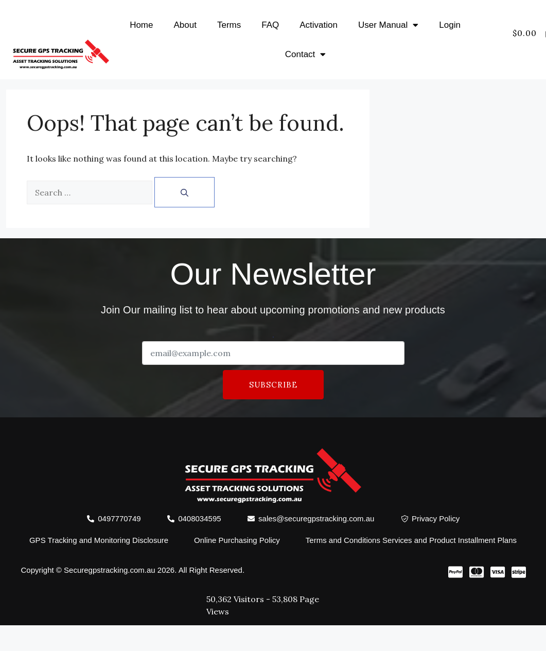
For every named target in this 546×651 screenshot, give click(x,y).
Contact (305, 54)
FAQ (270, 25)
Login (450, 25)
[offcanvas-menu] (533, 45)
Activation (319, 25)
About (185, 25)
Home (141, 25)
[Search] (184, 192)
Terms (229, 25)
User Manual (388, 24)
